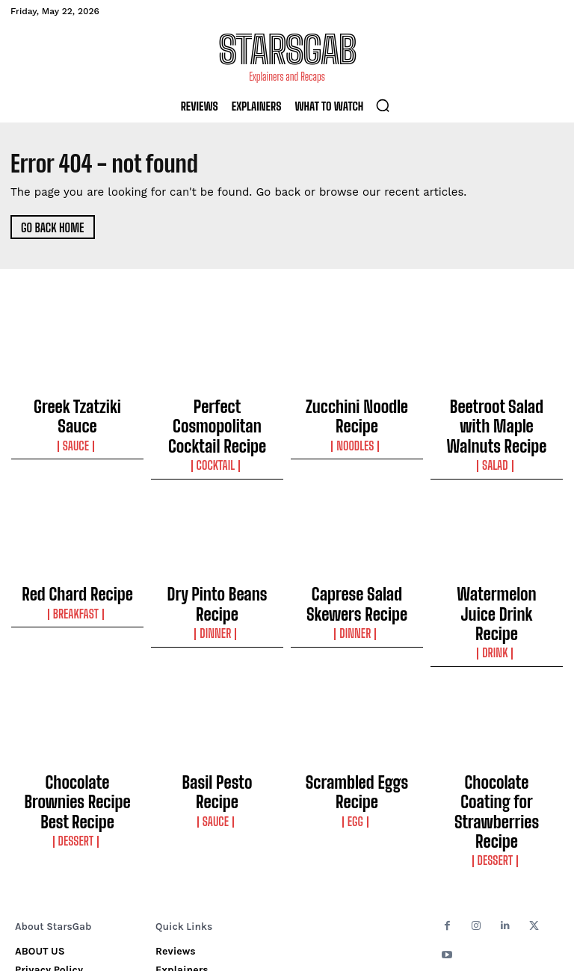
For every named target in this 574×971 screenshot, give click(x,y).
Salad (496, 432)
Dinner (217, 573)
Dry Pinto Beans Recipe (217, 557)
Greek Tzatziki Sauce (77, 403)
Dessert (77, 741)
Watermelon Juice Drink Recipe (496, 563)
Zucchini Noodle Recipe (356, 403)
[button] (383, 105)
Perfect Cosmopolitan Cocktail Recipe (217, 410)
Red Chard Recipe (77, 557)
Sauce (77, 419)
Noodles (357, 419)
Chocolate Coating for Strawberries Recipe (497, 718)
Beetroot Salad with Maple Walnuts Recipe (497, 410)
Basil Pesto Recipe (217, 712)
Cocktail (217, 432)
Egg (357, 727)
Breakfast (77, 573)
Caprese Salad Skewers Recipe (356, 563)
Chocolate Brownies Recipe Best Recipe (77, 718)
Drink (496, 586)
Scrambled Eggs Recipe (357, 712)
